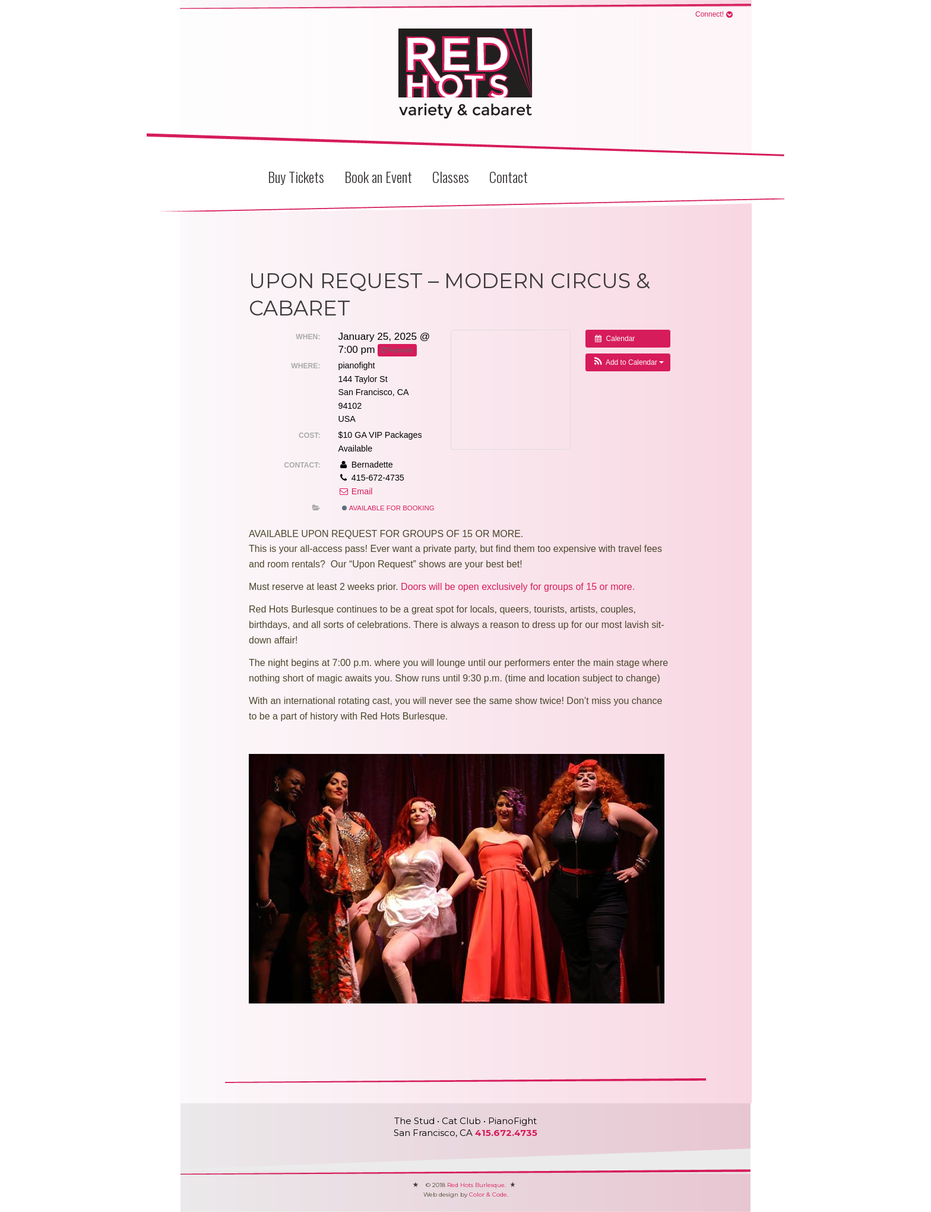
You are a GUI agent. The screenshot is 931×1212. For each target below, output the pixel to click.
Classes (450, 176)
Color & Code (488, 1194)
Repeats (397, 350)
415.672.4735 (506, 1132)
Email (355, 491)
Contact (508, 176)
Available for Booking (388, 508)
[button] (628, 362)
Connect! (709, 14)
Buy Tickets (296, 176)
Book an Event (378, 176)
